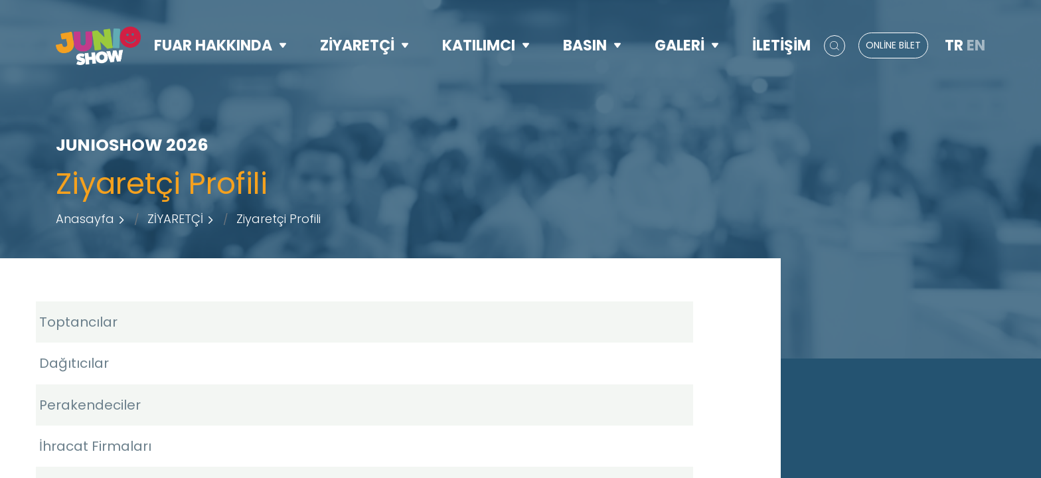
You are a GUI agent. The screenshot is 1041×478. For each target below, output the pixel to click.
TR (954, 45)
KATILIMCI (486, 45)
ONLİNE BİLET (893, 45)
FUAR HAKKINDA (220, 45)
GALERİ (687, 45)
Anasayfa (85, 218)
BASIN (592, 45)
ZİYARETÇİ (364, 45)
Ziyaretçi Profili (278, 218)
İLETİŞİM (781, 45)
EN (976, 45)
